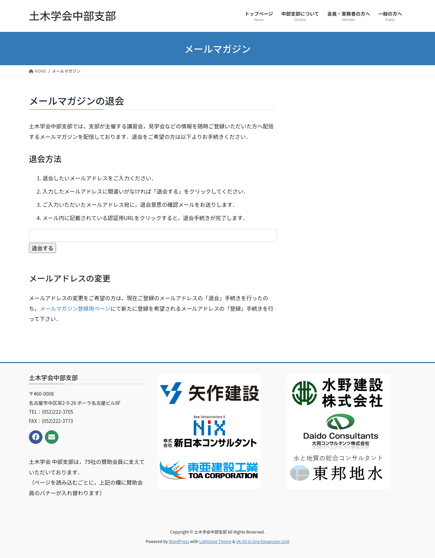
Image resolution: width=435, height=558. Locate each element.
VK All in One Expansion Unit (263, 541)
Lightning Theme (215, 541)
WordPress (179, 541)
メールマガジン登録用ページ (75, 308)
